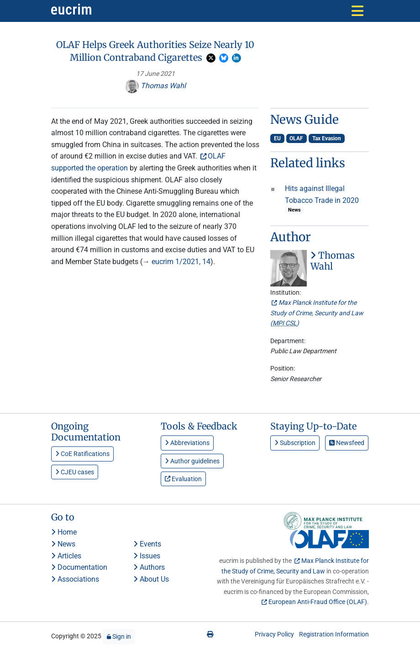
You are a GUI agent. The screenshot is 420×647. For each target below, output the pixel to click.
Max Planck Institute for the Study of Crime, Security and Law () (316, 313)
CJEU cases (74, 472)
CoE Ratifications (82, 453)
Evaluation (183, 479)
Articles (66, 556)
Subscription (294, 442)
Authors (149, 567)
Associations (75, 579)
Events (147, 544)
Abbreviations (187, 442)
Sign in (119, 636)
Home (64, 532)
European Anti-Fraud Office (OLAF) (317, 601)
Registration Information (334, 634)
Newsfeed (346, 442)
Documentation (79, 567)
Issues (146, 556)
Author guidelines (192, 461)
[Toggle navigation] (357, 11)
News (63, 544)
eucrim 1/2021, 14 (181, 261)
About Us (151, 579)
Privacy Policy (274, 634)
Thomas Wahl (155, 85)
